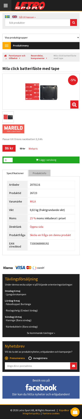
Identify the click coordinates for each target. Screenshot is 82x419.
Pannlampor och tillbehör (17, 57)
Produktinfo (39, 173)
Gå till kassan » (27, 17)
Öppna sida (36, 227)
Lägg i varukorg (46, 159)
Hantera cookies (51, 413)
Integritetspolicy (31, 413)
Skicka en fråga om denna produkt (50, 235)
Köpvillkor (64, 410)
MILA (33, 201)
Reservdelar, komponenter (37, 57)
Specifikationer (15, 173)
